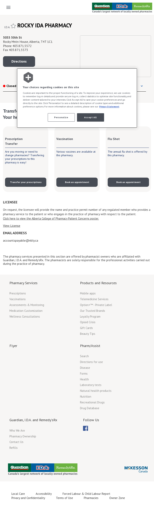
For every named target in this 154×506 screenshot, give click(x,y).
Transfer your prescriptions (26, 182)
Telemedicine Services (94, 299)
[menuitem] (85, 428)
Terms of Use (64, 498)
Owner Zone (117, 498)
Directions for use (91, 362)
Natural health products (95, 391)
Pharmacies (91, 498)
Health (84, 379)
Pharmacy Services (23, 283)
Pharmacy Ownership (22, 436)
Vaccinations (17, 299)
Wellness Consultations (24, 316)
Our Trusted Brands (92, 311)
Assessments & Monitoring (26, 305)
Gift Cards (86, 328)
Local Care (18, 494)
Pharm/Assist (90, 345)
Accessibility (44, 494)
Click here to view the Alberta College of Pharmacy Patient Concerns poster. (51, 218)
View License (11, 226)
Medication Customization (26, 311)
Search (84, 356)
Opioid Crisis (87, 322)
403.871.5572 (22, 46)
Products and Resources (98, 283)
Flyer (13, 345)
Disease (85, 368)
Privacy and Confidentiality (28, 498)
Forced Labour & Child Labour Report (86, 494)
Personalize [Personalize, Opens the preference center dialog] (61, 117)
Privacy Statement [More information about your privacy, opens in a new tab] (109, 106)
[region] (77, 98)
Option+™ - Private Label (96, 305)
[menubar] (85, 428)
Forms (84, 373)
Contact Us (16, 442)
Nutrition (85, 396)
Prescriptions (17, 293)
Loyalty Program (90, 316)
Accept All (90, 117)
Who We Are (17, 430)
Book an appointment (77, 182)
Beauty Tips (87, 334)
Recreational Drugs (92, 402)
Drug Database (89, 408)
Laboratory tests (90, 385)
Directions (19, 61)
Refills (13, 448)
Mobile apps (88, 293)
